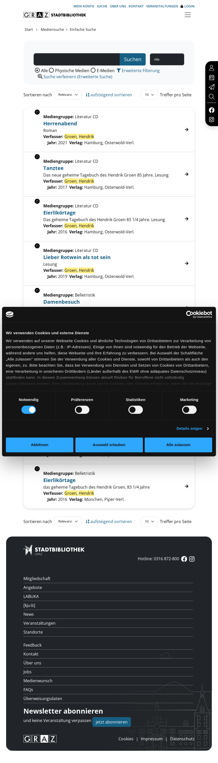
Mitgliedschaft (36, 578)
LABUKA (31, 596)
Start (29, 29)
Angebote (32, 587)
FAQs (28, 689)
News (28, 614)
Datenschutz (182, 739)
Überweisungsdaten (42, 698)
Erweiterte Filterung (138, 70)
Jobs (27, 672)
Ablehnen (39, 445)
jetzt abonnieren (112, 722)
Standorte (33, 632)
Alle (44, 70)
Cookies (125, 739)
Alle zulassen (178, 445)
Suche (102, 6)
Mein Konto (83, 6)
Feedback (32, 645)
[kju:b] (29, 605)
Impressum (152, 739)
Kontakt (136, 6)
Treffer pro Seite (176, 95)
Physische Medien (72, 70)
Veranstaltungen (162, 6)
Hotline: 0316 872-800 (158, 558)
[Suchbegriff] (77, 59)
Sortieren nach (37, 95)
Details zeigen (189, 428)
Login (188, 6)
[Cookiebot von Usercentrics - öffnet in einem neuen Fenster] (190, 314)
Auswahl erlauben (109, 445)
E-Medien (106, 70)
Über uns (118, 6)
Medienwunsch (37, 681)
